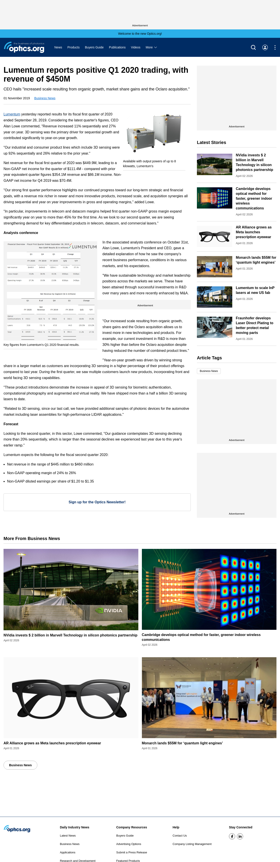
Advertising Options (128, 844)
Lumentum (12, 114)
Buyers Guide (94, 47)
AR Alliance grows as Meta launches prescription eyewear (254, 232)
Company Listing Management (192, 844)
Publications (117, 47)
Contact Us (180, 835)
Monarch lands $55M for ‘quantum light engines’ (182, 743)
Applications (67, 852)
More (151, 47)
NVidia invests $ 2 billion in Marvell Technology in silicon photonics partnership (70, 635)
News (58, 47)
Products (73, 47)
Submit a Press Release (131, 852)
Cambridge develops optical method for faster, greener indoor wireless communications (254, 198)
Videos (136, 47)
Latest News (68, 835)
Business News (44, 98)
